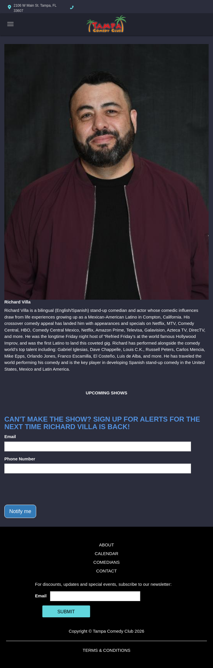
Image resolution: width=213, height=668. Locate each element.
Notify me (20, 511)
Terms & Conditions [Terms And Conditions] (106, 650)
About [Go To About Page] (106, 544)
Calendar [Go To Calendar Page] (106, 553)
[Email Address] (95, 596)
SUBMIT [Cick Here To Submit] (66, 611)
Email (10, 436)
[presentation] (48, 489)
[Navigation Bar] (10, 24)
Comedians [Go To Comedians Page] (106, 562)
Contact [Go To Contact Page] (106, 570)
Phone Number (19, 458)
